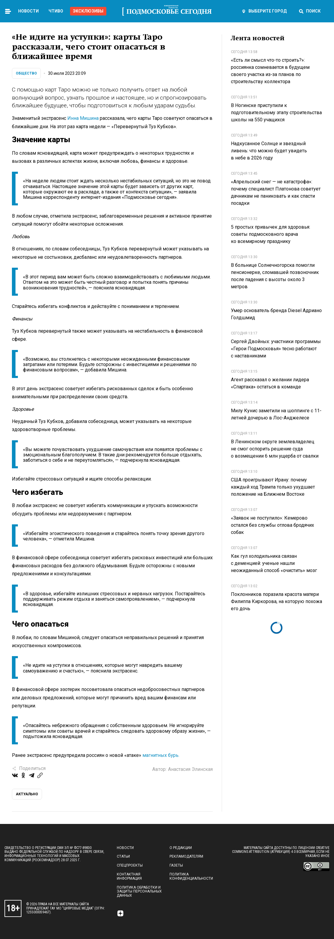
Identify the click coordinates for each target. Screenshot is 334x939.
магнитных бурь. (160, 755)
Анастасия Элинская (190, 769)
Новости (28, 11)
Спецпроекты (130, 865)
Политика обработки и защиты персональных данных (139, 891)
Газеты (176, 865)
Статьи (123, 856)
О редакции (181, 848)
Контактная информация (129, 876)
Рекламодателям (186, 856)
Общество (26, 73)
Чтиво (56, 11)
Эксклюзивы (88, 11)
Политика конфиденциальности (191, 876)
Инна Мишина (83, 118)
